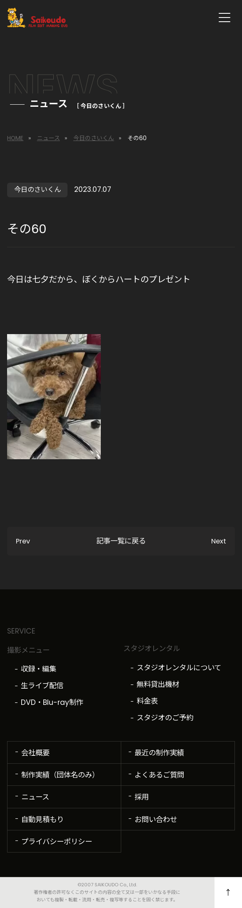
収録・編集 (38, 669)
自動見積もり (42, 820)
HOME (15, 138)
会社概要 (35, 753)
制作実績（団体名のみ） (60, 775)
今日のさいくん (93, 138)
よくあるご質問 (159, 775)
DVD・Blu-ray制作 (52, 702)
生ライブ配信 (42, 686)
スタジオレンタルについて (179, 668)
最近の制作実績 (159, 753)
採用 (142, 797)
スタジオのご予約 (165, 718)
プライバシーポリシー (56, 842)
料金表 (147, 701)
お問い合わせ (156, 820)
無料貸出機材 (158, 684)
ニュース (48, 138)
